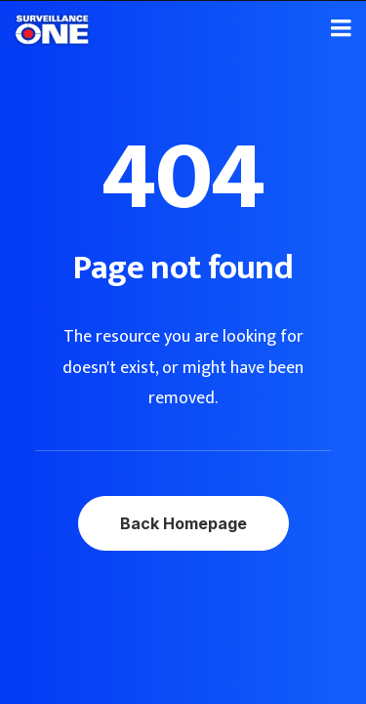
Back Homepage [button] (183, 523)
